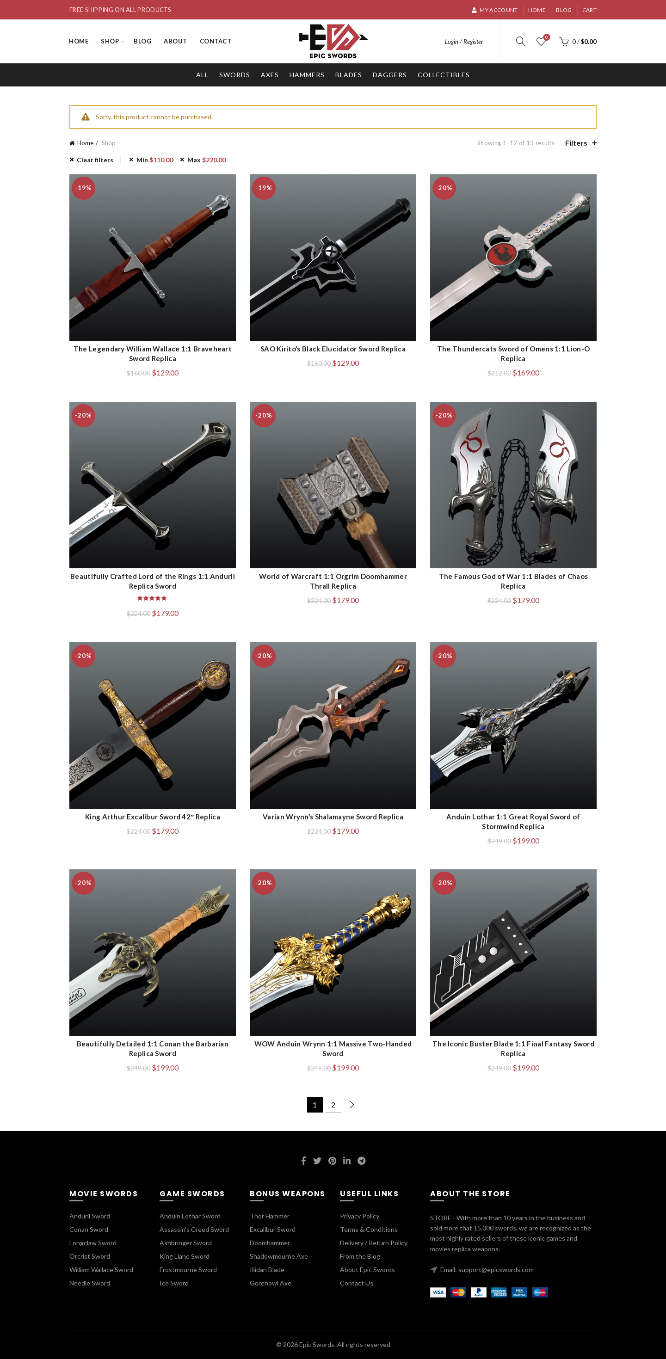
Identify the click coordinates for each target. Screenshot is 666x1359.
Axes (270, 75)
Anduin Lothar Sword (190, 1216)
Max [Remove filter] (206, 160)
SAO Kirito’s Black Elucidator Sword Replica (333, 348)
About (175, 41)
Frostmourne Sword (188, 1269)
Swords (234, 75)
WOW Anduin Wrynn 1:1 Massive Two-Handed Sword (333, 1048)
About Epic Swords (367, 1269)
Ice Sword (174, 1283)
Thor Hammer (270, 1216)
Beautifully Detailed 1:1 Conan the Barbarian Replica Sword (152, 1048)
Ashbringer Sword (186, 1243)
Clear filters (95, 160)
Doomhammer (270, 1243)
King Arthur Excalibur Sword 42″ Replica (152, 816)
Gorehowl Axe (270, 1283)
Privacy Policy (359, 1216)
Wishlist (546, 38)
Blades (348, 75)
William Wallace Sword (101, 1269)
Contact (216, 41)
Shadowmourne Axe (279, 1256)
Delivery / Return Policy (373, 1243)
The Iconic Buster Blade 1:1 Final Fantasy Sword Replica (513, 1048)
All (202, 75)
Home (537, 9)
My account (494, 9)
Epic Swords (316, 1344)
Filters (576, 142)
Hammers (307, 75)
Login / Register (464, 41)
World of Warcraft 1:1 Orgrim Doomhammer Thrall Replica (333, 581)
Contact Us (356, 1283)
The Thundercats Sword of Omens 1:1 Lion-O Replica (513, 353)
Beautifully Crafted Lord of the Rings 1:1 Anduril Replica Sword (152, 581)
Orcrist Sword (89, 1256)
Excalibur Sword (273, 1229)
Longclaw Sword (93, 1243)
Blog (564, 9)
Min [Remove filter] (154, 160)
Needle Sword (89, 1283)
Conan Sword (88, 1229)
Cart (589, 9)
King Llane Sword (185, 1256)
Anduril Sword (89, 1216)
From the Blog (360, 1256)
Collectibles (444, 75)
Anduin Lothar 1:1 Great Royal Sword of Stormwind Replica (513, 821)
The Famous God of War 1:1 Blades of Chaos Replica (513, 581)
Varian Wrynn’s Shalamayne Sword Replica (333, 816)
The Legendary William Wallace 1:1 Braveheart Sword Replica (153, 353)
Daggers (390, 75)
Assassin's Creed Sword (194, 1229)
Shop (110, 41)
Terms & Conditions (369, 1229)
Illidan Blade (267, 1269)
